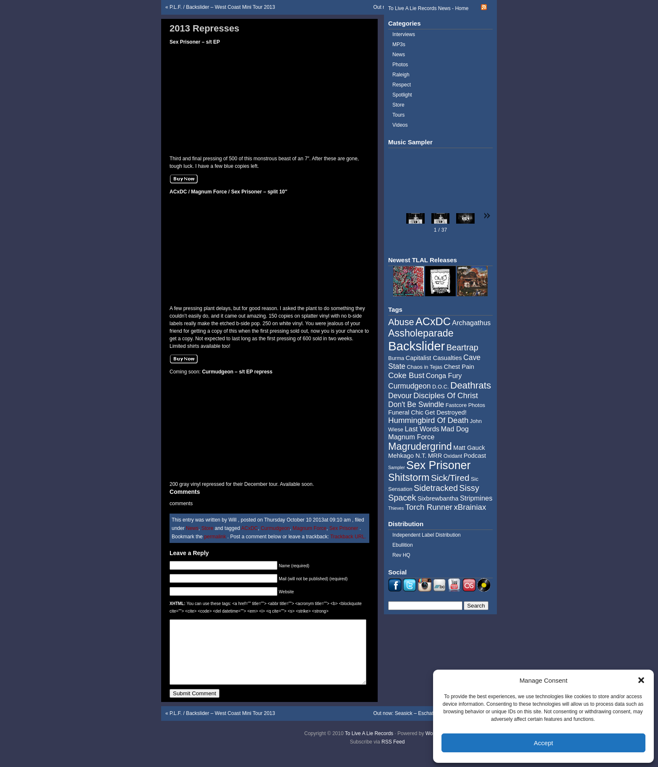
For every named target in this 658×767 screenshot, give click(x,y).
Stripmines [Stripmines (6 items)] (476, 498)
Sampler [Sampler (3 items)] (396, 467)
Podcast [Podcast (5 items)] (475, 455)
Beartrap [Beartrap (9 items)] (462, 347)
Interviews (403, 34)
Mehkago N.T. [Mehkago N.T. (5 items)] (407, 455)
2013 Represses (204, 28)
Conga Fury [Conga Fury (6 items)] (444, 375)
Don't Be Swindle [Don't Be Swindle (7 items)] (416, 404)
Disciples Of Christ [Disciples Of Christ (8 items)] (445, 395)
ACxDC (249, 528)
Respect (401, 85)
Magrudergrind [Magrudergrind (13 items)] (420, 446)
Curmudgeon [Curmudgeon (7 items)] (409, 386)
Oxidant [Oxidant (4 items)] (453, 456)
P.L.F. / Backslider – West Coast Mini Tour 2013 (222, 7)
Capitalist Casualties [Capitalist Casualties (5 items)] (434, 358)
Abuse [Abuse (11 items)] (401, 322)
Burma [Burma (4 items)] (396, 358)
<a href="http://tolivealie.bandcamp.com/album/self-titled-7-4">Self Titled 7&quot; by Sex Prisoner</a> (222, 98)
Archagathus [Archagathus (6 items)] (471, 322)
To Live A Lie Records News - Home (428, 8)
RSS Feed (393, 754)
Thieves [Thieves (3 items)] (396, 508)
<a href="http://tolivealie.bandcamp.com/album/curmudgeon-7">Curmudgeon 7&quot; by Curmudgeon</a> (222, 428)
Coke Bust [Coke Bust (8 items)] (406, 375)
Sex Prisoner (343, 528)
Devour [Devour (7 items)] (400, 395)
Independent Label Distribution (426, 535)
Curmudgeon (275, 528)
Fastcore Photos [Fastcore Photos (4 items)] (465, 405)
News (192, 528)
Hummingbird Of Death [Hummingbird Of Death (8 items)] (428, 420)
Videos (399, 125)
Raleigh (401, 75)
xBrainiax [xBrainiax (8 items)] (470, 507)
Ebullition (402, 545)
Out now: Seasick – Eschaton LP (409, 726)
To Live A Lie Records (369, 746)
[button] (641, 680)
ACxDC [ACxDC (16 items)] (433, 321)
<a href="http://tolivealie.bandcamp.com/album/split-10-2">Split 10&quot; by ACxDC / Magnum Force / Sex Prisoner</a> (222, 248)
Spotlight (402, 95)
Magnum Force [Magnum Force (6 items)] (411, 437)
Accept (543, 742)
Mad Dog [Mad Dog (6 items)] (455, 429)
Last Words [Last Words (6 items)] (422, 429)
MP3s (398, 44)
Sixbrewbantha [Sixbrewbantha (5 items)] (438, 498)
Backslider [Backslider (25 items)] (416, 346)
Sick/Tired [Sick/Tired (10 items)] (450, 478)
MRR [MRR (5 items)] (435, 455)
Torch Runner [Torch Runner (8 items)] (428, 507)
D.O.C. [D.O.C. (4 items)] (440, 387)
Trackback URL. (348, 537)
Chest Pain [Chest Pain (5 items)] (459, 366)
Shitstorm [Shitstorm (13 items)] (409, 477)
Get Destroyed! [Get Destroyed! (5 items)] (446, 412)
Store (207, 528)
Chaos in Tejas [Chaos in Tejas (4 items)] (424, 367)
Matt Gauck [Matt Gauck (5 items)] (469, 447)
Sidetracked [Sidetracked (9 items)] (436, 488)
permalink (215, 537)
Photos (400, 65)
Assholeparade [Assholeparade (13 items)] (421, 333)
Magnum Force (309, 528)
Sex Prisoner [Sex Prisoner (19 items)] (438, 465)
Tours (398, 115)
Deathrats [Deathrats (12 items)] (470, 385)
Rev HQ (401, 555)
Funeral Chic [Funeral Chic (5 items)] (405, 412)
